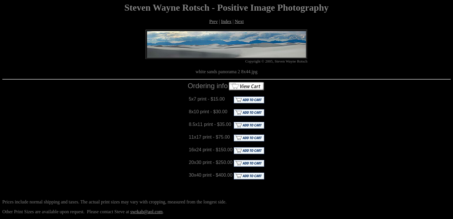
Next (239, 21)
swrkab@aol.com (146, 211)
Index (226, 21)
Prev (213, 21)
